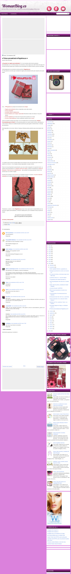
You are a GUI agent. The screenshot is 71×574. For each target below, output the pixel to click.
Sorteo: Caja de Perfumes (58, 471)
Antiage (49, 125)
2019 (50, 249)
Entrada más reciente (7, 366)
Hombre (49, 155)
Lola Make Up (50, 164)
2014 (50, 259)
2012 (50, 263)
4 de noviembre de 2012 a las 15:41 (17, 314)
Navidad (49, 180)
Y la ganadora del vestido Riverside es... (57, 279)
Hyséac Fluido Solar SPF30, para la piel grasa (57, 537)
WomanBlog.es (14, 5)
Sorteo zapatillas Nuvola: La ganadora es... (58, 268)
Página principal (4, 13)
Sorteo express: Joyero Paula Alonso (61, 414)
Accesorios (49, 121)
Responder (8, 236)
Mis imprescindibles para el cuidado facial (56, 535)
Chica (7, 282)
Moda (9, 224)
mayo (51, 320)
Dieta (48, 137)
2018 (50, 251)
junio (51, 318)
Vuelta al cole (50, 217)
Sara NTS (8, 296)
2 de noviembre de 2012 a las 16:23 (17, 259)
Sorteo (48, 203)
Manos (48, 167)
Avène (48, 127)
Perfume (49, 189)
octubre (51, 311)
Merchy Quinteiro (9, 232)
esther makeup (9, 249)
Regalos (49, 192)
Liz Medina (8, 323)
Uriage (48, 210)
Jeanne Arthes (50, 160)
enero (51, 328)
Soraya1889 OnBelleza (11, 239)
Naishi (7, 289)
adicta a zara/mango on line (12, 268)
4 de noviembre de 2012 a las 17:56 (18, 323)
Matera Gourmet (50, 175)
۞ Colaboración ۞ (13, 13)
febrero (51, 326)
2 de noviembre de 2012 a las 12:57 (21, 232)
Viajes (48, 214)
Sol (48, 201)
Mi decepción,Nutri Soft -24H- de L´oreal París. (59, 296)
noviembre (52, 267)
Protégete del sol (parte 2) (52, 531)
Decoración (49, 136)
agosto (51, 315)
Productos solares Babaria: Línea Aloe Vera (56, 542)
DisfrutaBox (49, 139)
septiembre (52, 313)
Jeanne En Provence (51, 162)
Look (48, 166)
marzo (51, 324)
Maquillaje (49, 169)
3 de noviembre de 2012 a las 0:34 (17, 296)
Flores (48, 148)
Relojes (48, 194)
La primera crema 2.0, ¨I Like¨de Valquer (57, 277)
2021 (50, 245)
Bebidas (49, 128)
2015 (50, 257)
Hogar (48, 153)
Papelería (49, 185)
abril (51, 322)
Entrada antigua (40, 366)
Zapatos (49, 219)
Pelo (48, 187)
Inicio (24, 365)
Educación (49, 144)
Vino (48, 216)
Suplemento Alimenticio (52, 205)
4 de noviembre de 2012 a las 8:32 (19, 305)
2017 (50, 253)
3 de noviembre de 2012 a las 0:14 (16, 289)
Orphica (49, 184)
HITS (48, 152)
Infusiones (49, 157)
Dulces (48, 143)
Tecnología (49, 207)
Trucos (48, 208)
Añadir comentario (7, 329)
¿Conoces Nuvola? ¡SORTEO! (55, 288)
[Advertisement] (23, 28)
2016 (50, 255)
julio (51, 317)
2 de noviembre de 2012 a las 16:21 (20, 249)
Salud (48, 198)
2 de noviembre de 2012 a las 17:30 (26, 268)
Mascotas (49, 173)
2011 (50, 330)
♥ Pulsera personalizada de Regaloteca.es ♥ (58, 308)
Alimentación (50, 123)
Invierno (49, 159)
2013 (50, 261)
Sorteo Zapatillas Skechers (58, 442)
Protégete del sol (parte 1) (52, 529)
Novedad (49, 182)
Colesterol (49, 132)
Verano (48, 212)
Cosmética (49, 134)
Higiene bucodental (51, 150)
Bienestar (49, 130)
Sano (48, 199)
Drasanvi (49, 141)
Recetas (49, 191)
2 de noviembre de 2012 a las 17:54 (16, 282)
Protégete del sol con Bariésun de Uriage (56, 533)
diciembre (52, 265)
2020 (50, 247)
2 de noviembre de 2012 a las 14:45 (23, 239)
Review (48, 196)
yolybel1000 (8, 305)
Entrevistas (49, 146)
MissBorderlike (50, 176)
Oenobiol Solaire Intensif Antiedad (54, 543)
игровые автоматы (12, 0)
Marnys (48, 171)
